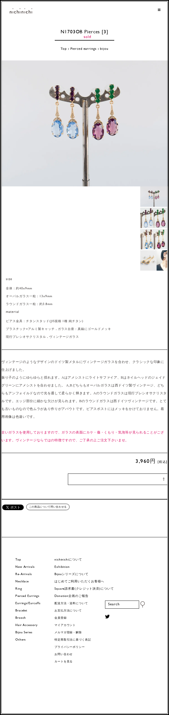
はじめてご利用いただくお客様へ (79, 581)
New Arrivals (25, 567)
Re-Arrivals (23, 574)
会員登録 (60, 618)
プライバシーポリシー (69, 647)
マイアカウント (65, 625)
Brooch (20, 618)
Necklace (22, 581)
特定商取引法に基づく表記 (72, 640)
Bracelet (21, 610)
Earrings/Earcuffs (28, 603)
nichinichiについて (68, 559)
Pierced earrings (83, 49)
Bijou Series (23, 632)
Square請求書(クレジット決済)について (84, 588)
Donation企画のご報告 (71, 596)
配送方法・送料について (71, 603)
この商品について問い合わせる (48, 506)
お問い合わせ (63, 654)
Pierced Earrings (27, 596)
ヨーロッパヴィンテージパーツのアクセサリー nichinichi (21, 11)
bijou (104, 49)
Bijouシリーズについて (71, 574)
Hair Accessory (26, 625)
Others (20, 639)
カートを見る (63, 661)
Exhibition (62, 567)
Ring (18, 588)
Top (64, 49)
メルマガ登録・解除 (68, 632)
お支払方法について (68, 610)
